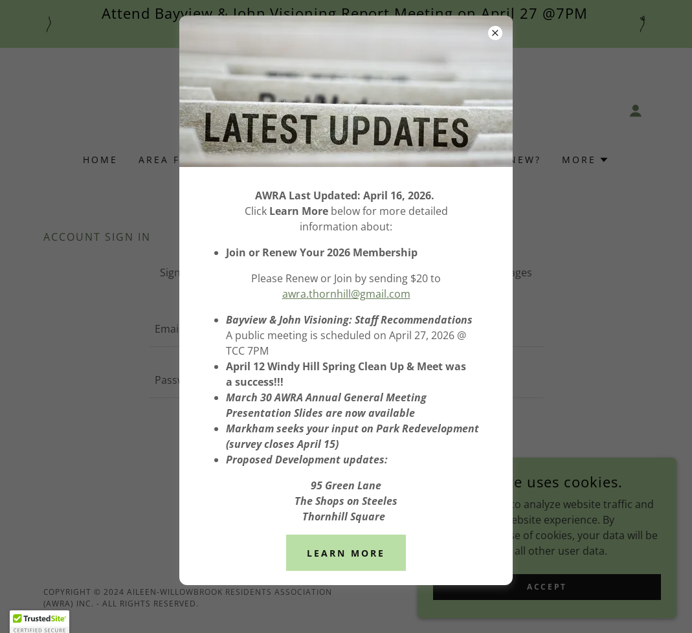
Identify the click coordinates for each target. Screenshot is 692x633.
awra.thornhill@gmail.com (346, 294)
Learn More (346, 553)
